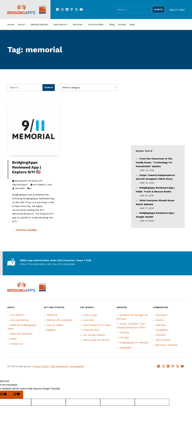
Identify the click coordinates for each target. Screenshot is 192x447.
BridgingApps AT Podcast (134, 342)
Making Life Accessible (60, 320)
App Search (60, 24)
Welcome (52, 315)
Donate (122, 24)
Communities (95, 24)
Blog (112, 24)
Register (51, 329)
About (21, 24)
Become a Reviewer (167, 345)
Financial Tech (91, 329)
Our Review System (94, 334)
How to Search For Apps (97, 325)
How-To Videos (55, 325)
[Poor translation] (16, 395)
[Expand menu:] (26, 24)
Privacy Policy (41, 366)
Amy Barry (20, 188)
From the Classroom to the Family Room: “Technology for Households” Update (154, 162)
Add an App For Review (96, 339)
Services (77, 24)
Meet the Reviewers (21, 333)
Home (10, 24)
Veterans (161, 325)
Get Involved (163, 339)
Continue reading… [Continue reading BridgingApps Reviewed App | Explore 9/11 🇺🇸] (27, 230)
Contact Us (16, 343)
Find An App (90, 315)
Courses (124, 337)
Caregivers (162, 329)
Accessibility (77, 366)
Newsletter (126, 347)
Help (182, 9)
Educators (162, 315)
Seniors (160, 320)
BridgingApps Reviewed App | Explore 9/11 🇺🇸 (26, 167)
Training (124, 332)
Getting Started (39, 24)
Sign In (173, 9)
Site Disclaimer (59, 366)
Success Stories (19, 320)
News (13, 338)
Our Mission (17, 315)
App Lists (88, 320)
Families (160, 334)
